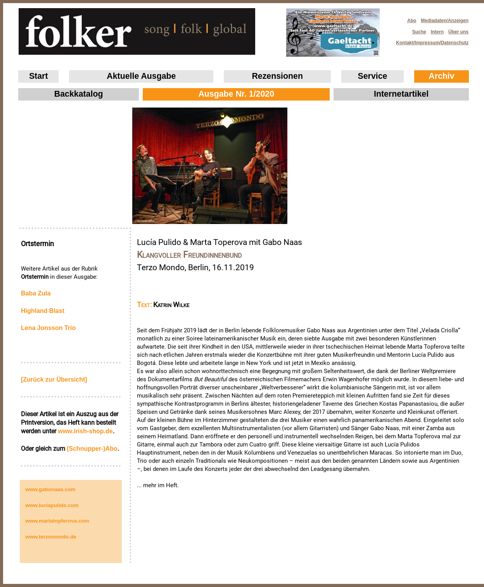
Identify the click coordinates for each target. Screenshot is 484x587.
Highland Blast (42, 310)
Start (38, 76)
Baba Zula (35, 293)
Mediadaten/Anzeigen (444, 20)
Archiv (441, 76)
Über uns (458, 32)
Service (372, 76)
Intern (437, 32)
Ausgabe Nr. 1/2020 (236, 94)
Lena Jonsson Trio (48, 328)
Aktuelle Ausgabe (141, 76)
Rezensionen (277, 76)
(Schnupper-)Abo (92, 448)
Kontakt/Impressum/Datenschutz (429, 40)
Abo (411, 20)
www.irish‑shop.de (85, 431)
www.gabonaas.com (50, 489)
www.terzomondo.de (50, 537)
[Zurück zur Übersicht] (54, 379)
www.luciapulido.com (52, 505)
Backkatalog (78, 94)
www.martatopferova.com (57, 521)
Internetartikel (401, 94)
